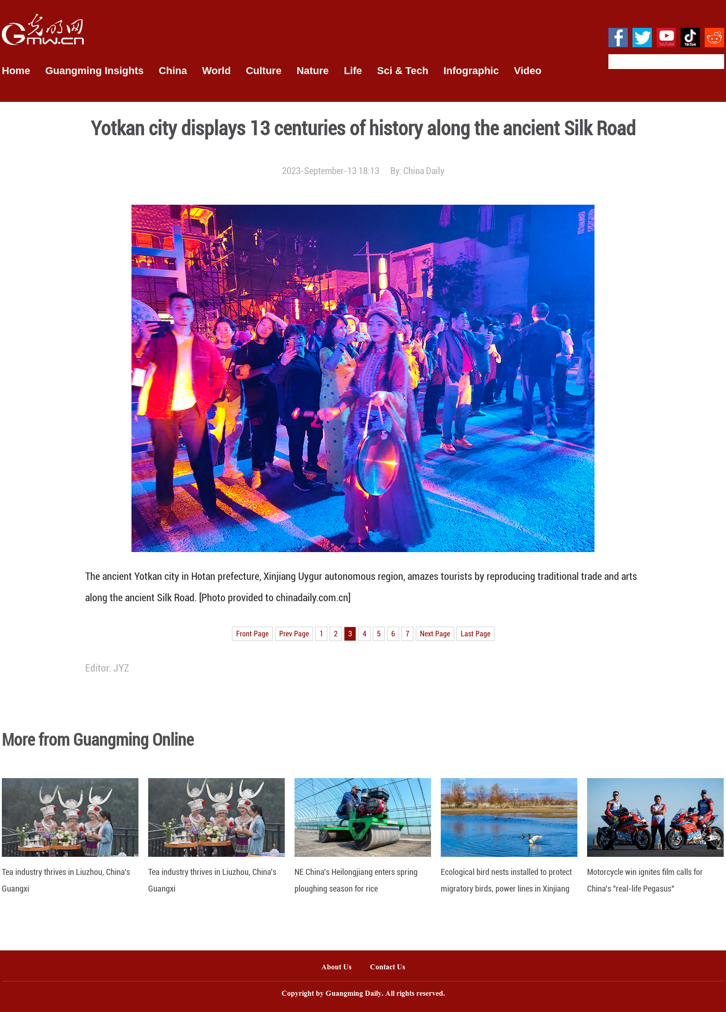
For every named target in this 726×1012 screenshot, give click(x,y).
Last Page (475, 633)
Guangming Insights (94, 70)
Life (353, 70)
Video (528, 70)
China (173, 70)
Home (16, 70)
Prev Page (294, 633)
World (216, 70)
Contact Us (392, 967)
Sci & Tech (402, 70)
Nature (312, 70)
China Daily (423, 170)
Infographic (471, 70)
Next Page (435, 633)
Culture (264, 70)
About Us (336, 967)
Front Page (252, 633)
